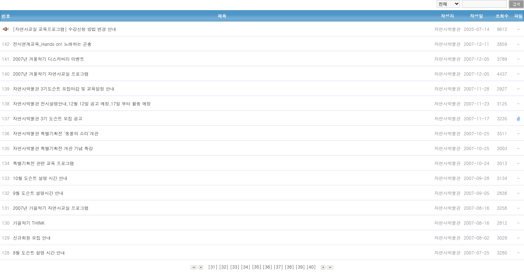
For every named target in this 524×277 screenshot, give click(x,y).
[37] (278, 267)
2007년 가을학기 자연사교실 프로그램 (51, 208)
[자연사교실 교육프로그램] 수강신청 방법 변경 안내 (64, 29)
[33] (234, 267)
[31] (213, 267)
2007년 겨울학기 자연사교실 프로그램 (51, 74)
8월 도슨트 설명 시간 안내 (40, 252)
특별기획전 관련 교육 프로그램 (44, 163)
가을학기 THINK (29, 223)
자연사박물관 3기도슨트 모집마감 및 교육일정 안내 (64, 88)
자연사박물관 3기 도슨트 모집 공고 (48, 118)
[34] (245, 267)
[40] (311, 267)
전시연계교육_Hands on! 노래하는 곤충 (53, 44)
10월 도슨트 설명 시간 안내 (41, 178)
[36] (267, 267)
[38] (289, 267)
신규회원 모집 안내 (32, 237)
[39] (300, 267)
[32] (224, 267)
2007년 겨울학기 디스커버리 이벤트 (49, 59)
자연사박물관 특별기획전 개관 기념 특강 (54, 148)
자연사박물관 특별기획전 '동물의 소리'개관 (56, 133)
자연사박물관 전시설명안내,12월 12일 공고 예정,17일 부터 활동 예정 (82, 103)
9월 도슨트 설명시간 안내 (39, 193)
